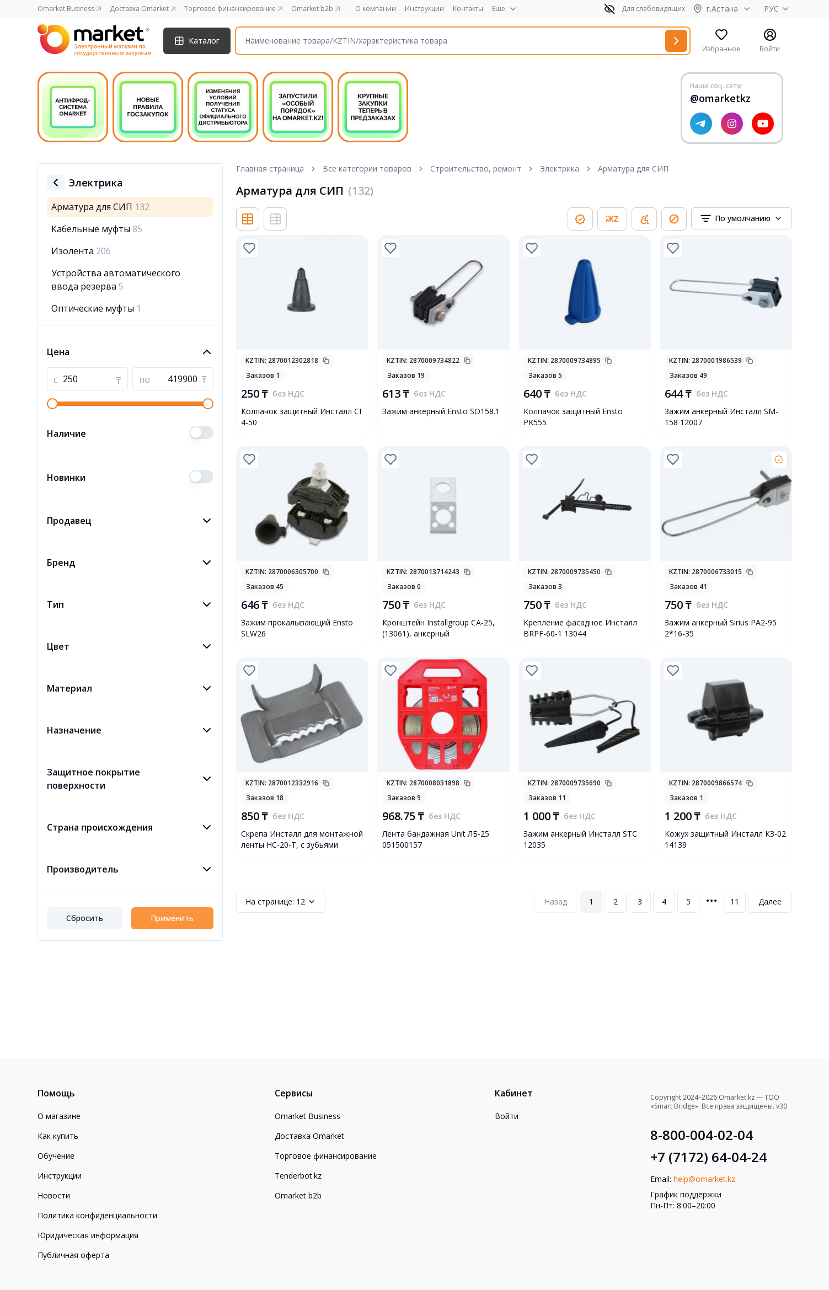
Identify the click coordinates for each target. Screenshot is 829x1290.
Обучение (56, 1155)
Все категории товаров (367, 168)
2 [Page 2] (615, 901)
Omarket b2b (298, 1195)
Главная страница (270, 168)
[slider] (52, 403)
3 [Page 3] (640, 901)
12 (280, 901)
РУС (778, 8)
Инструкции (424, 8)
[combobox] (741, 218)
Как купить (58, 1136)
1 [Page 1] (591, 901)
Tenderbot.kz (298, 1175)
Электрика (559, 168)
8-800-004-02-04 (701, 1135)
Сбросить (84, 918)
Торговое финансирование (326, 1155)
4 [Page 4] (664, 901)
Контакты (468, 8)
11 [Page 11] (734, 901)
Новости (54, 1195)
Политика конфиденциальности (97, 1215)
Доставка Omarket (309, 1136)
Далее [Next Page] (770, 901)
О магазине (59, 1116)
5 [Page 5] (688, 901)
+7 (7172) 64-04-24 (708, 1157)
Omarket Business (307, 1116)
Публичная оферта (73, 1255)
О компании (375, 8)
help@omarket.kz (704, 1179)
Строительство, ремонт (475, 168)
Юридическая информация (88, 1235)
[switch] (201, 432)
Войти (506, 1116)
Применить (172, 918)
